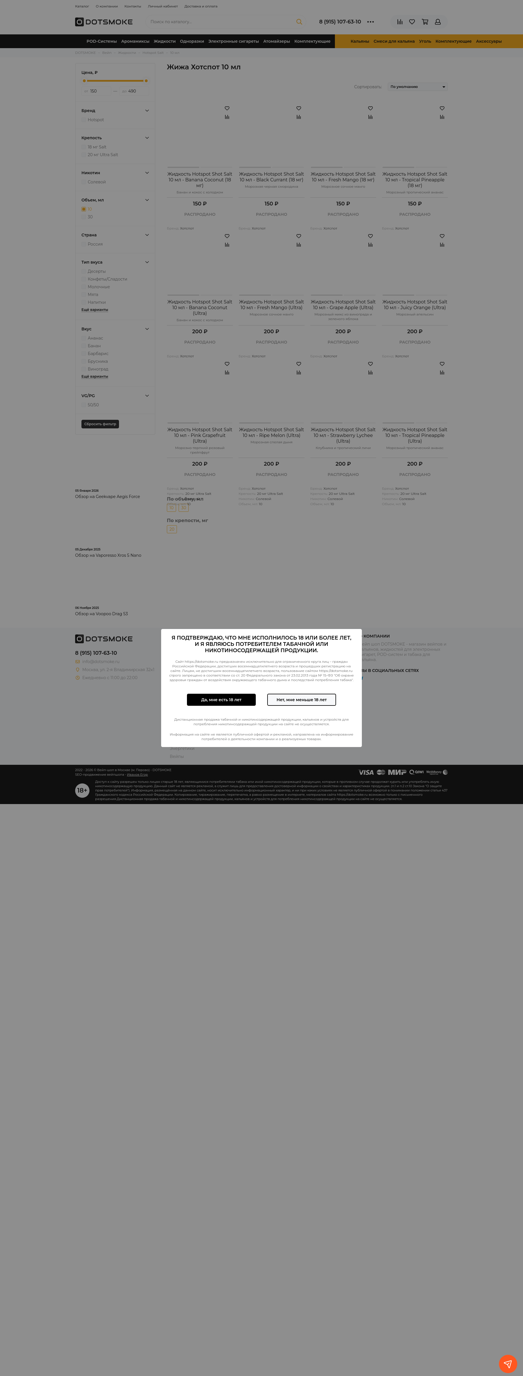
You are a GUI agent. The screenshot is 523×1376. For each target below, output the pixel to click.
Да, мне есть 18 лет (221, 699)
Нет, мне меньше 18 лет (301, 699)
